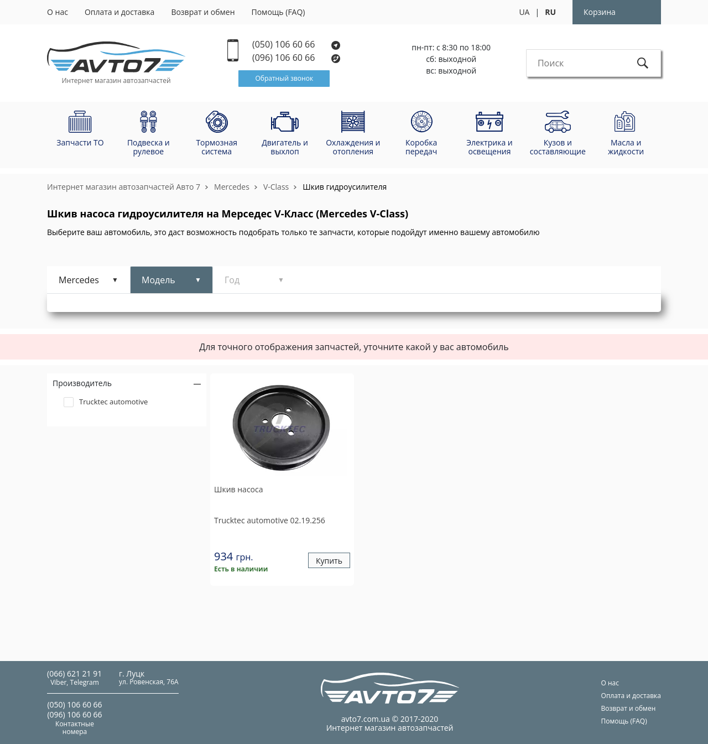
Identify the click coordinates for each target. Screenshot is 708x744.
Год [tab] (232, 280)
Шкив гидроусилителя (345, 186)
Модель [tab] (158, 280)
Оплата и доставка (120, 12)
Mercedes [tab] (79, 280)
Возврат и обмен (203, 12)
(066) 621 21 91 (74, 673)
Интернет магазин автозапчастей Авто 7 (123, 186)
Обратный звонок (284, 78)
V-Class (276, 186)
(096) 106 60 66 (296, 58)
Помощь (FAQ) (278, 12)
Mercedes (231, 186)
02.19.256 (269, 520)
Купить (329, 560)
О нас (57, 12)
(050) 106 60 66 (296, 44)
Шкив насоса (238, 490)
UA (524, 12)
